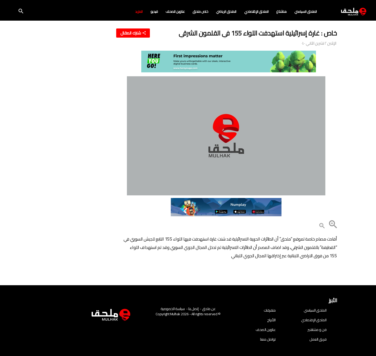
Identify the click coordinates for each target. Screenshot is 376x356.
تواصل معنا (267, 339)
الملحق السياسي (305, 11)
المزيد (139, 11)
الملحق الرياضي (226, 11)
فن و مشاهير (317, 329)
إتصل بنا (193, 308)
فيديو (154, 11)
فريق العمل (317, 339)
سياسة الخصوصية (173, 308)
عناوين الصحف (175, 11)
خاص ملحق (200, 11)
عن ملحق (209, 308)
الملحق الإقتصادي (256, 11)
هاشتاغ (281, 11)
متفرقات (270, 310)
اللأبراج (271, 320)
